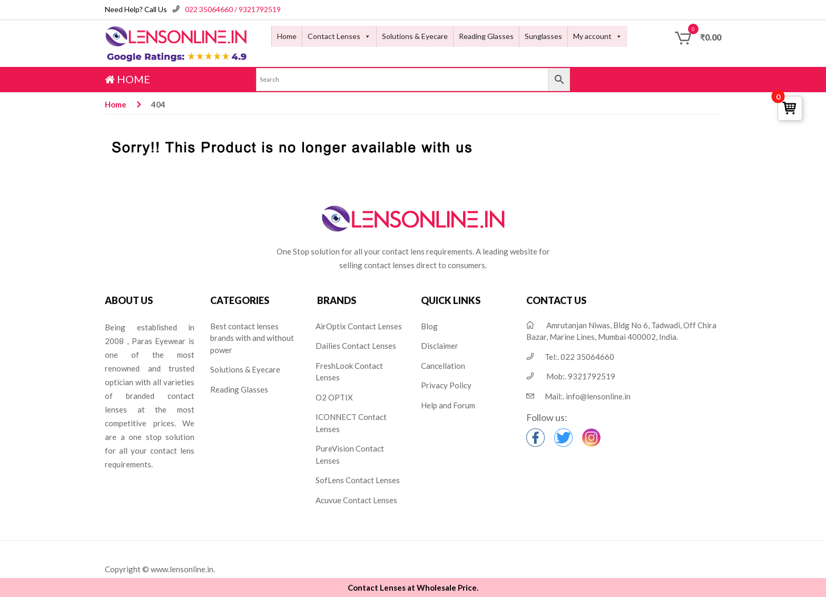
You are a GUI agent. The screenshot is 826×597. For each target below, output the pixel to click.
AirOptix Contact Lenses (359, 326)
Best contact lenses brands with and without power (252, 338)
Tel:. (579, 356)
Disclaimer (439, 345)
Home (287, 36)
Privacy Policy (446, 385)
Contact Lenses (334, 36)
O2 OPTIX (334, 397)
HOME (127, 79)
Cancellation (443, 365)
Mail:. (588, 396)
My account (592, 36)
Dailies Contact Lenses (356, 345)
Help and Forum (448, 405)
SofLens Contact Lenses (358, 480)
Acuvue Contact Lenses (356, 500)
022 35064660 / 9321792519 (233, 9)
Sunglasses (543, 36)
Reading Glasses (486, 36)
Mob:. (580, 376)
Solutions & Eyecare (415, 36)
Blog (429, 326)
